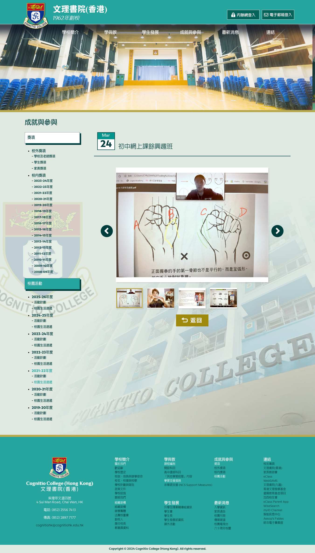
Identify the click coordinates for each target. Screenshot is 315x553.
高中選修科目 (172, 472)
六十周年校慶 (222, 528)
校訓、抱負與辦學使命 (129, 476)
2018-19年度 (43, 211)
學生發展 (151, 33)
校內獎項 (39, 175)
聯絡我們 (120, 497)
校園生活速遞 (43, 308)
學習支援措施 (172, 481)
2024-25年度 (42, 315)
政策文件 (120, 489)
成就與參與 (190, 33)
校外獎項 (39, 151)
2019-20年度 (43, 205)
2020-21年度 (43, 199)
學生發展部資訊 (174, 520)
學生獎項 (40, 162)
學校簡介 (71, 33)
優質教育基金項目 (274, 493)
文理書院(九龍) (272, 485)
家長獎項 (40, 168)
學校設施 (120, 493)
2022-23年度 (43, 187)
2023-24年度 (43, 180)
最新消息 (231, 33)
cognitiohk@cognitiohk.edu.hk (59, 524)
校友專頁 (269, 464)
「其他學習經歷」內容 (178, 476)
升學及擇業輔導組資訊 (178, 507)
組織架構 (120, 503)
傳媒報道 (219, 520)
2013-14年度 (43, 241)
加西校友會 (270, 497)
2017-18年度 (43, 217)
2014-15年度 (43, 235)
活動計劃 (40, 302)
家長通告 (219, 511)
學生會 (168, 511)
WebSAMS (270, 481)
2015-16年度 (43, 229)
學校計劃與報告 (124, 485)
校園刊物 (219, 516)
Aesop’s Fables (273, 518)
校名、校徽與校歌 (126, 481)
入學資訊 (219, 507)
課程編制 (169, 464)
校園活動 (219, 476)
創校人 (119, 519)
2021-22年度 (43, 193)
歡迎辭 (119, 468)
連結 (270, 33)
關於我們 (120, 464)
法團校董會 (122, 515)
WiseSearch (271, 506)
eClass (267, 476)
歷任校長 (120, 524)
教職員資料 (122, 528)
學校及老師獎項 (44, 156)
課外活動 (169, 524)
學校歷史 (120, 472)
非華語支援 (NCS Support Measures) (188, 485)
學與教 (110, 33)
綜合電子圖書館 (273, 523)
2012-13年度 (43, 247)
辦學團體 (120, 511)
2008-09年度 (43, 272)
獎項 (217, 464)
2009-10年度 (43, 265)
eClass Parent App (276, 502)
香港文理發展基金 (274, 489)
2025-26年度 (42, 297)
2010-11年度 (43, 259)
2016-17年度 (43, 223)
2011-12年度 (42, 253)
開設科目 (169, 468)
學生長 (168, 516)
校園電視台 (221, 524)
